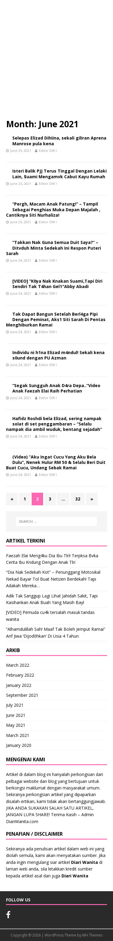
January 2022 (18, 685)
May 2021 (15, 725)
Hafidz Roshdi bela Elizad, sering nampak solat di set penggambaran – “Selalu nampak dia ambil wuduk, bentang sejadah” (54, 424)
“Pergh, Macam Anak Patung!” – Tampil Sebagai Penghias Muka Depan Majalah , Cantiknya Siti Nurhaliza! (53, 209)
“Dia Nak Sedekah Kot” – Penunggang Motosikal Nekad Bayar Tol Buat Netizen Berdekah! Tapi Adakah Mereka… (53, 578)
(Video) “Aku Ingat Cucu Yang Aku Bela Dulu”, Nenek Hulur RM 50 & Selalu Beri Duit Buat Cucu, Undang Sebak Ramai (55, 462)
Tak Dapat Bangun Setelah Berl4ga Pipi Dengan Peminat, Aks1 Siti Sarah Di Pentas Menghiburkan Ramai (55, 319)
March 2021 (17, 735)
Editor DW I (48, 150)
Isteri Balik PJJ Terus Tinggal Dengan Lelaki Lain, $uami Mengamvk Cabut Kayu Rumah (59, 173)
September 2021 (22, 695)
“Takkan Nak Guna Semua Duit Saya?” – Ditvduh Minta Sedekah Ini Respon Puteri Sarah (53, 247)
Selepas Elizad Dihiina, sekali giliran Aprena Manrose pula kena (59, 140)
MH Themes (92, 935)
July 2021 (15, 705)
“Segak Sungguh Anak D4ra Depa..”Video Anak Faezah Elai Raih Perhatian (56, 388)
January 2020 (18, 745)
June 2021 (15, 715)
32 (77, 499)
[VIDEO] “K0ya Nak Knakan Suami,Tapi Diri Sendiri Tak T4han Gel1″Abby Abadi (57, 283)
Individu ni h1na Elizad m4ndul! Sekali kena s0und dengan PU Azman (58, 355)
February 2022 (20, 675)
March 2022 (17, 665)
